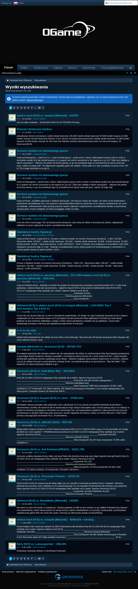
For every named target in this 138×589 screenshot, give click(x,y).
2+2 (18, 118)
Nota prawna (8, 571)
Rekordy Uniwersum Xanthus (34, 129)
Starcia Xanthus (39, 119)
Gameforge (89, 67)
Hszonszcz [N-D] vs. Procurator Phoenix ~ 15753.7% (48, 476)
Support (58, 67)
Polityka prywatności (47, 571)
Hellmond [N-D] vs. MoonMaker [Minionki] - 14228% (47, 500)
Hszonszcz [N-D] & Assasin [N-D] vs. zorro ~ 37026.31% (50, 398)
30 (39, 108)
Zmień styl (106, 571)
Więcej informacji (35, 100)
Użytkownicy (41, 67)
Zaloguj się (6, 3)
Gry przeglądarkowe (112, 67)
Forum (8, 67)
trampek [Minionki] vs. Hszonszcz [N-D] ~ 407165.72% (49, 346)
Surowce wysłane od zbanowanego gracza (42, 150)
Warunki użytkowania (26, 571)
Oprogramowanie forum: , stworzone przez (69, 584)
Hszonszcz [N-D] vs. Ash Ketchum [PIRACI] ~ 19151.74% (50, 449)
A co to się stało (26, 330)
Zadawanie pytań (40, 154)
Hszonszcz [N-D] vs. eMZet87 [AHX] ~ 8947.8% (44, 422)
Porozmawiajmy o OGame (43, 235)
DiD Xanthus (38, 132)
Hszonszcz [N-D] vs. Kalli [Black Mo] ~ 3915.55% (46, 371)
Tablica (24, 67)
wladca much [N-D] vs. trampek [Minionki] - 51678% (48, 115)
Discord (72, 67)
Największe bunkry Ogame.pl (34, 232)
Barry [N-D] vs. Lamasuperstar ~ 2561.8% (41, 544)
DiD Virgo (37, 334)
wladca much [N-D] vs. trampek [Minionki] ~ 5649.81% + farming (55, 519)
